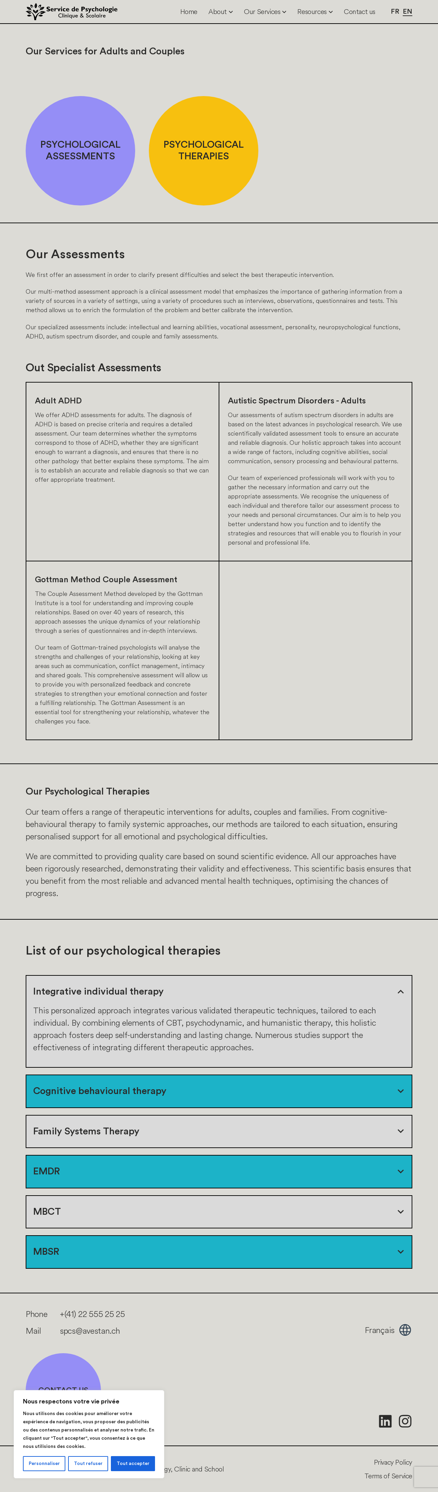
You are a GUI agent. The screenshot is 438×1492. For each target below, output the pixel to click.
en (407, 11)
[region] (89, 1434)
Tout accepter (133, 1463)
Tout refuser (88, 1463)
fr (395, 11)
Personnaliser (44, 1463)
